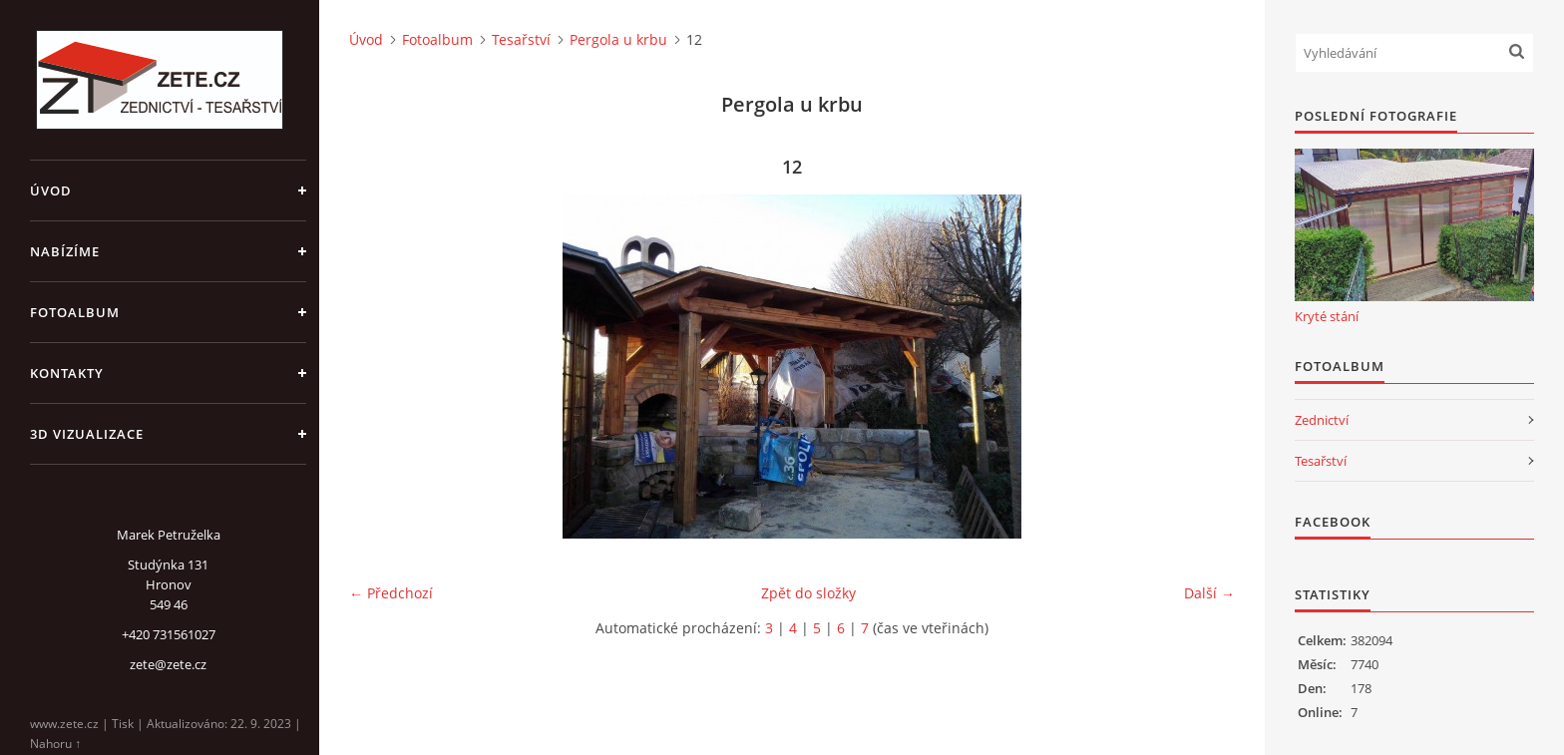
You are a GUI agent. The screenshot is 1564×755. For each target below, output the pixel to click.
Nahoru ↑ (55, 743)
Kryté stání (1327, 316)
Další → (1209, 592)
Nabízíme (65, 251)
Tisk (123, 723)
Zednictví (1322, 420)
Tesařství (521, 39)
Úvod (51, 190)
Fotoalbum (75, 312)
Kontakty (67, 373)
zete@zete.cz (168, 664)
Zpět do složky (808, 592)
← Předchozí (391, 592)
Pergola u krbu (618, 39)
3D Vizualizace (87, 434)
